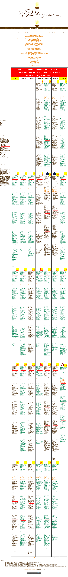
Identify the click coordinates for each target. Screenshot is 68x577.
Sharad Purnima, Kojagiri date (34, 49)
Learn (61, 32)
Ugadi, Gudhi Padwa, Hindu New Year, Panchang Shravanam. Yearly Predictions (34, 38)
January (2, 32)
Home (65, 32)
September (30, 32)
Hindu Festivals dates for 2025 (34, 34)
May (17, 32)
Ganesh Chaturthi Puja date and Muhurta (34, 43)
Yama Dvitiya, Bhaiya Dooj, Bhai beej (34, 60)
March (10, 32)
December (45, 32)
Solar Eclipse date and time (34, 65)
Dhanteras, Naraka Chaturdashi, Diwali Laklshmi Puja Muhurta (34, 53)
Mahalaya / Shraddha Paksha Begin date (34, 44)
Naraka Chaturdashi (33, 56)
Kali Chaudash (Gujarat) (34, 54)
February (7, 32)
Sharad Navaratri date (34, 47)
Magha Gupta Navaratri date (34, 35)
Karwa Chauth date (34, 51)
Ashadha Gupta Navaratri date (34, 40)
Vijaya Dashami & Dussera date (34, 48)
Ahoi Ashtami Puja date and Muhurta (34, 52)
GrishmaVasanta (39, 95)
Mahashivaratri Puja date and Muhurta (34, 36)
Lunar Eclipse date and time (34, 63)
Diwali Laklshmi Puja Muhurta (34, 57)
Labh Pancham (34, 61)
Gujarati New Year (34, 58)
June (20, 32)
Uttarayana (47, 95)
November (39, 32)
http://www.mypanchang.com (30, 569)
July (22, 32)
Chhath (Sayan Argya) (34, 62)
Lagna (54, 32)
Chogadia (50, 32)
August (25, 32)
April (14, 32)
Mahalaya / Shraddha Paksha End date (34, 45)
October (35, 32)
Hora (58, 32)
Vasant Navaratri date (34, 39)
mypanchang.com (34, 28)
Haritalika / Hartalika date (34, 41)
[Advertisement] (6, 13)
